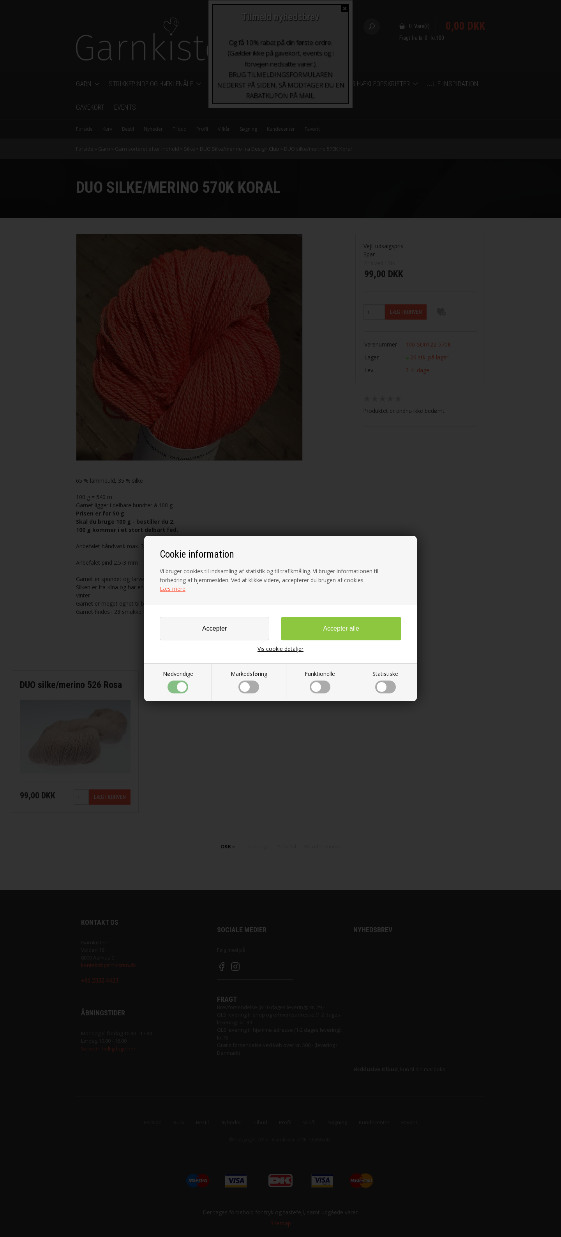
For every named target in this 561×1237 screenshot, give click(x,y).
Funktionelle (320, 681)
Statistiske (385, 681)
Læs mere (172, 588)
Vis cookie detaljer (280, 649)
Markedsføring (249, 681)
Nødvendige (178, 681)
